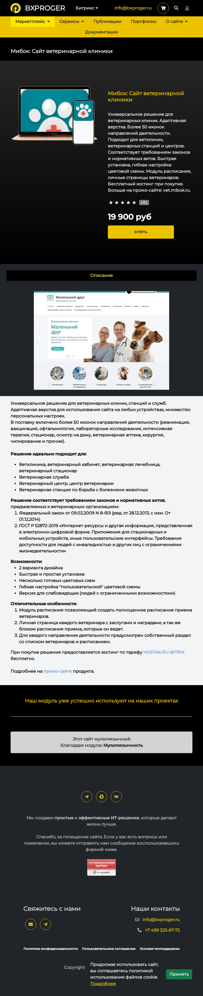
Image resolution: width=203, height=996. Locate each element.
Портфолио (143, 21)
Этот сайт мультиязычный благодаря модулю (102, 742)
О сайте (177, 21)
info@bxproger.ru (133, 8)
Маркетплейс (32, 21)
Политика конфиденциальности (51, 949)
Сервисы (71, 21)
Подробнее (103, 983)
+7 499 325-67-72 (162, 930)
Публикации (107, 21)
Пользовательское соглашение (109, 949)
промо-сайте (57, 671)
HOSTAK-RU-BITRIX (163, 652)
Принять (179, 974)
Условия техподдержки (159, 949)
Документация (101, 32)
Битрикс (87, 8)
